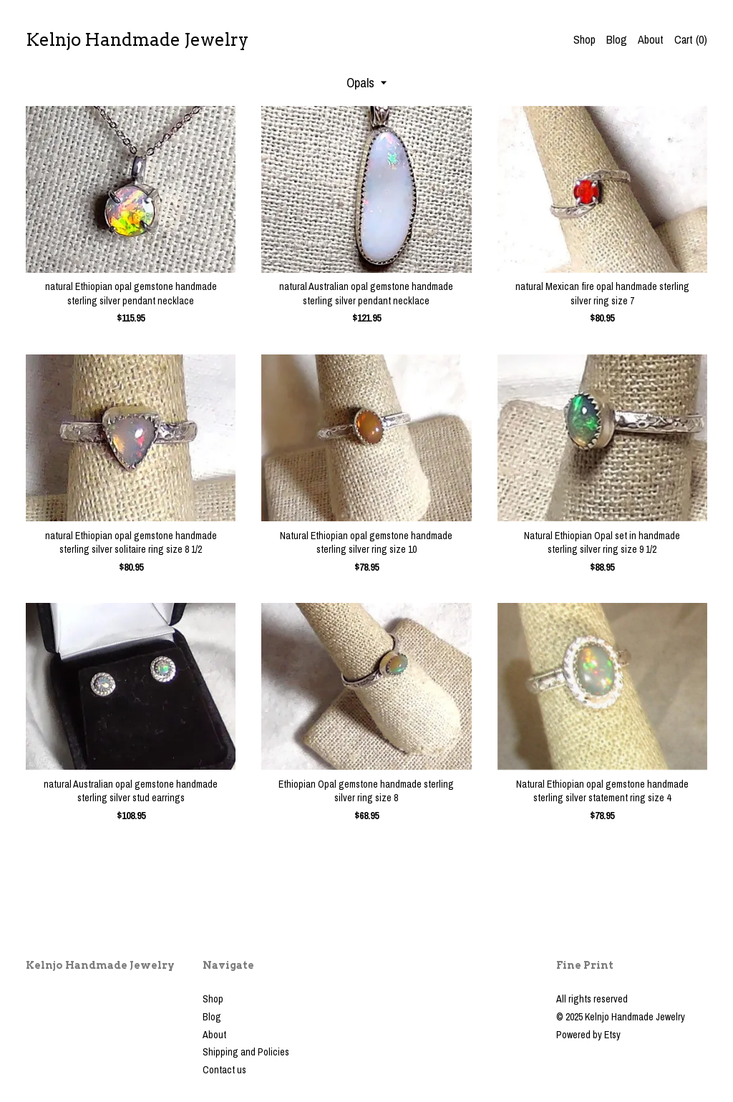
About (651, 39)
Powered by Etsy (588, 1034)
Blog (616, 39)
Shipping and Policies (246, 1051)
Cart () (690, 39)
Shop (584, 39)
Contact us (224, 1069)
